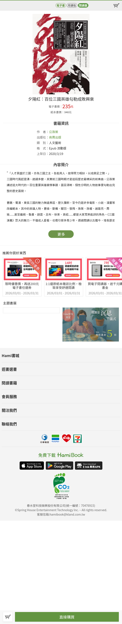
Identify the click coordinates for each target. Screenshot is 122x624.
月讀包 (72, 5)
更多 (61, 234)
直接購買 (67, 617)
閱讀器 (83, 5)
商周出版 (55, 137)
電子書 (61, 5)
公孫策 (53, 131)
